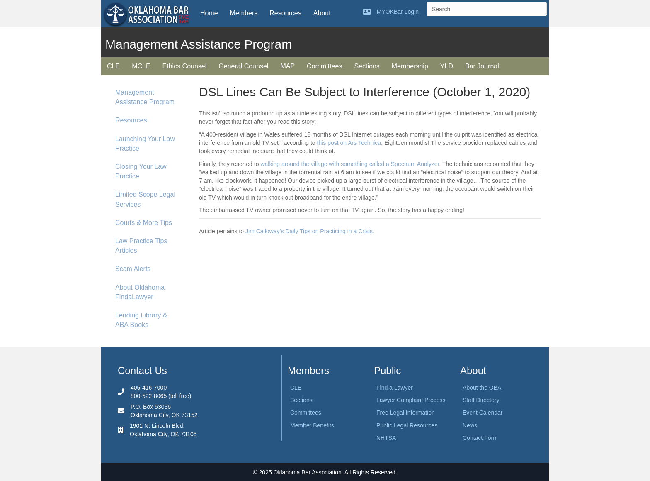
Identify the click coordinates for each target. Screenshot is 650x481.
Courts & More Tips (143, 222)
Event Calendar (483, 412)
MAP (287, 66)
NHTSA (386, 438)
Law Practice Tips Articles (141, 245)
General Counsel (243, 66)
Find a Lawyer (394, 387)
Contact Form (480, 438)
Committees (324, 66)
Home (209, 13)
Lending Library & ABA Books (141, 320)
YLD (446, 66)
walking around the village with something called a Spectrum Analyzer (349, 164)
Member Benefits (312, 425)
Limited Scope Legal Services (145, 199)
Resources (285, 13)
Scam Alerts (132, 268)
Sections (366, 66)
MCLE (141, 66)
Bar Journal (482, 66)
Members (244, 13)
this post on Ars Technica (349, 142)
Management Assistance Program (145, 97)
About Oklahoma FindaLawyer (140, 292)
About (322, 13)
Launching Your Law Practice (145, 143)
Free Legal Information (405, 412)
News (470, 425)
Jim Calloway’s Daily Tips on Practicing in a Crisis (309, 231)
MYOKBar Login (398, 11)
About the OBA (482, 387)
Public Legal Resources (406, 425)
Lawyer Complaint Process (411, 400)
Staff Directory (481, 400)
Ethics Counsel (184, 66)
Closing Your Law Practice (141, 171)
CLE (113, 66)
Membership (410, 66)
